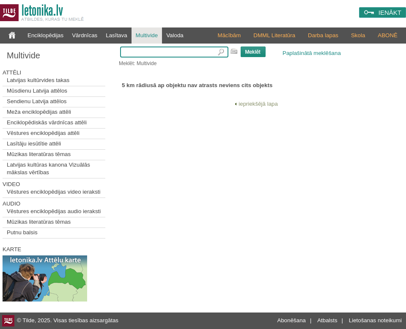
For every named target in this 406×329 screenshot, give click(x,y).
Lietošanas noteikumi (375, 320)
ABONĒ (388, 35)
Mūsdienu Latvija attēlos (37, 91)
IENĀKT (390, 12)
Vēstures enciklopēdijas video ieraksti (54, 192)
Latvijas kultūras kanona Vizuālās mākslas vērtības (48, 168)
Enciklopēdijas (45, 35)
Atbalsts (327, 320)
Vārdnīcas (84, 35)
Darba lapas (323, 35)
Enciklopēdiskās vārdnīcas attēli (47, 122)
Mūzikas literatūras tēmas (39, 154)
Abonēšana (291, 320)
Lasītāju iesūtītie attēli (34, 143)
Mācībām (229, 35)
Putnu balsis (22, 232)
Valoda (175, 35)
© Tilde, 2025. (34, 320)
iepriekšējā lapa (256, 104)
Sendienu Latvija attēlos (37, 101)
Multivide (147, 35)
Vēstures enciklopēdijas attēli (43, 133)
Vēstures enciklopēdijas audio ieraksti (54, 211)
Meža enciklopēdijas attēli (39, 112)
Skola (358, 35)
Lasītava (116, 35)
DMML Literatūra (274, 35)
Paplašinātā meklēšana (312, 53)
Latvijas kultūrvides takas (38, 80)
